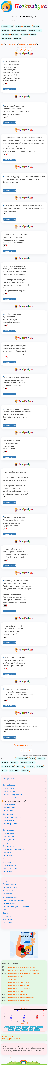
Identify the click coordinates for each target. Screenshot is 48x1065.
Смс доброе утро (9, 778)
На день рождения (10, 881)
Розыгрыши (7, 919)
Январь (18, 1029)
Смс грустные (8, 840)
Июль (12, 1027)
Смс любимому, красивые (13, 795)
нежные (33, 34)
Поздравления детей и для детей (16, 906)
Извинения (7, 923)
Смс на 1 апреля (9, 865)
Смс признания (9, 807)
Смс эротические (10, 868)
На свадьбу (7, 894)
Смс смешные (8, 836)
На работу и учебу (10, 887)
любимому (5, 30)
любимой (36, 26)
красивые (24, 34)
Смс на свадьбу (9, 846)
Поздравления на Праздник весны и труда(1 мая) (24, 973)
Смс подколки (8, 833)
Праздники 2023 (8, 1037)
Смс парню (7, 856)
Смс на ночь (8, 782)
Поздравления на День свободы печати (21, 997)
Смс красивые (8, 811)
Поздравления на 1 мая (15, 976)
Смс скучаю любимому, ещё (14, 801)
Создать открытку (9, 89)
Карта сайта (14, 1058)
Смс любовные (9, 785)
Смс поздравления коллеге (13, 849)
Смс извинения (9, 804)
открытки (13, 44)
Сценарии (7, 926)
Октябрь (33, 1027)
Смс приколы (8, 830)
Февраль (24, 1029)
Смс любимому (9, 791)
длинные (24, 44)
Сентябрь (26, 1027)
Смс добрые (8, 843)
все (4, 44)
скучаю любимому (35, 30)
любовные (26, 26)
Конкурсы (7, 916)
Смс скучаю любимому (12, 798)
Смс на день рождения (12, 817)
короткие (34, 44)
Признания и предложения (13, 900)
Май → (27, 1023)
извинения (5, 34)
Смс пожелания (9, 827)
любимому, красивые (18, 30)
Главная (5, 21)
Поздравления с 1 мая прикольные (19, 988)
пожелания (17, 38)
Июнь (7, 1027)
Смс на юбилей (9, 820)
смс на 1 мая (12, 979)
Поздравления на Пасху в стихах (18, 985)
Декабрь (11, 1029)
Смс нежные (8, 814)
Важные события (10, 884)
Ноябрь (40, 1027)
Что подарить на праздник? (13, 1038)
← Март (21, 1023)
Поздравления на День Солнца (18, 994)
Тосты (5, 913)
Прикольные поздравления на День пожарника (23, 970)
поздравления (6, 38)
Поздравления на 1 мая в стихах (18, 982)
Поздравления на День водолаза (18, 1000)
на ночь (18, 26)
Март (31, 1029)
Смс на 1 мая (8, 872)
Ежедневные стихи (10, 897)
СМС (5, 910)
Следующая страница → (24, 745)
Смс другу (7, 852)
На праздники (8, 890)
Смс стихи (7, 862)
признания (15, 34)
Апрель (24, 1008)
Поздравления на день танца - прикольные (22, 967)
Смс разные (7, 859)
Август (18, 1027)
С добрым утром (7, 26)
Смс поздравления (10, 823)
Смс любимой (8, 788)
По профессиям (9, 903)
